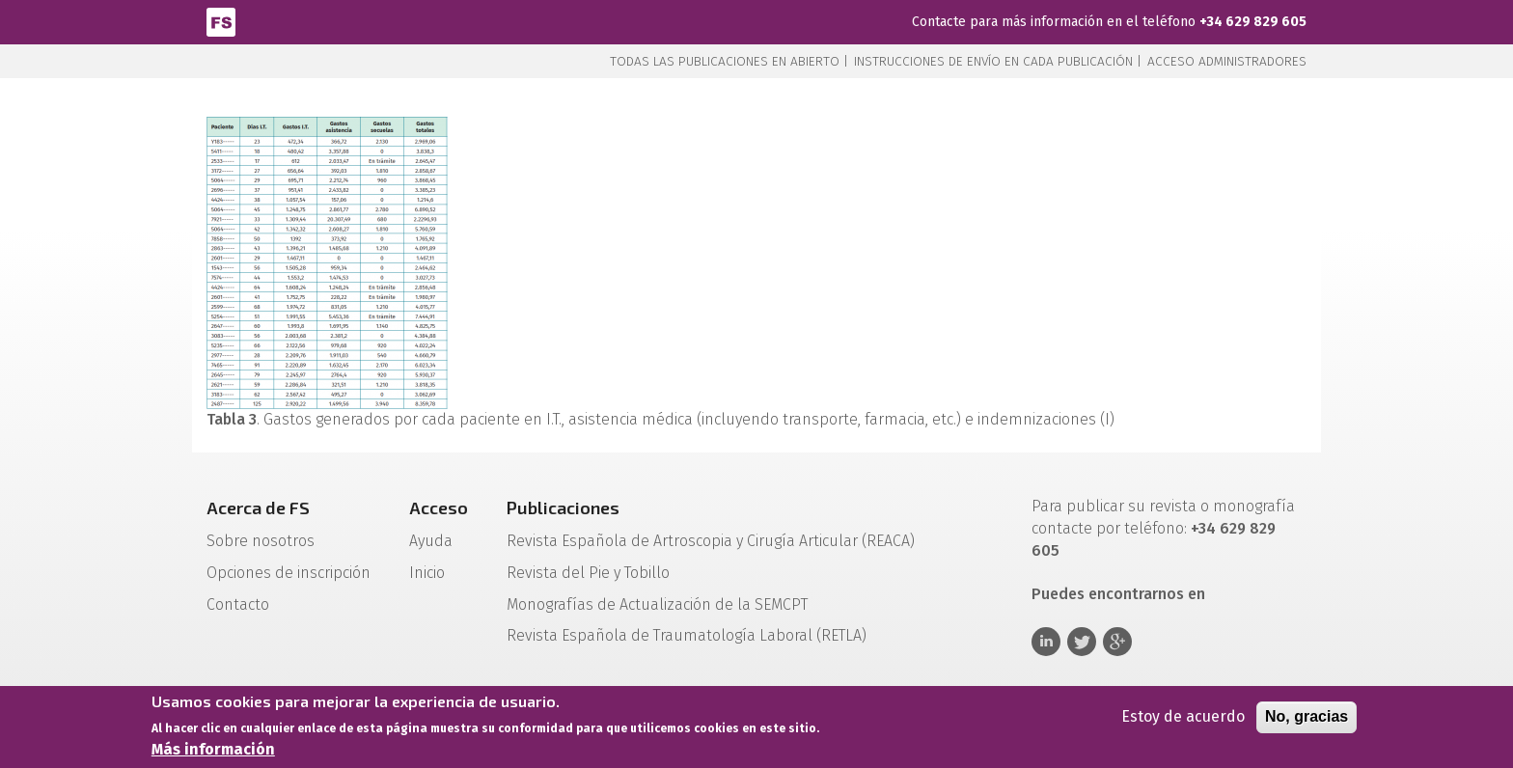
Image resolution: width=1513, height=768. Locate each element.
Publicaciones (563, 507)
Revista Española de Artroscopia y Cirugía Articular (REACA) (711, 541)
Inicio (427, 572)
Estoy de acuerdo (1183, 718)
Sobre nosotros (260, 541)
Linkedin (1046, 641)
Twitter (1081, 641)
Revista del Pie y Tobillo (588, 572)
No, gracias (1306, 718)
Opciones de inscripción (288, 572)
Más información (213, 751)
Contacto (237, 604)
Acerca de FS (258, 507)
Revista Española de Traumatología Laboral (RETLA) (687, 635)
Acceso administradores (1227, 61)
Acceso (438, 507)
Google (1117, 641)
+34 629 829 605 (1253, 22)
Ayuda (431, 541)
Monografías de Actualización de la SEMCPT (657, 604)
